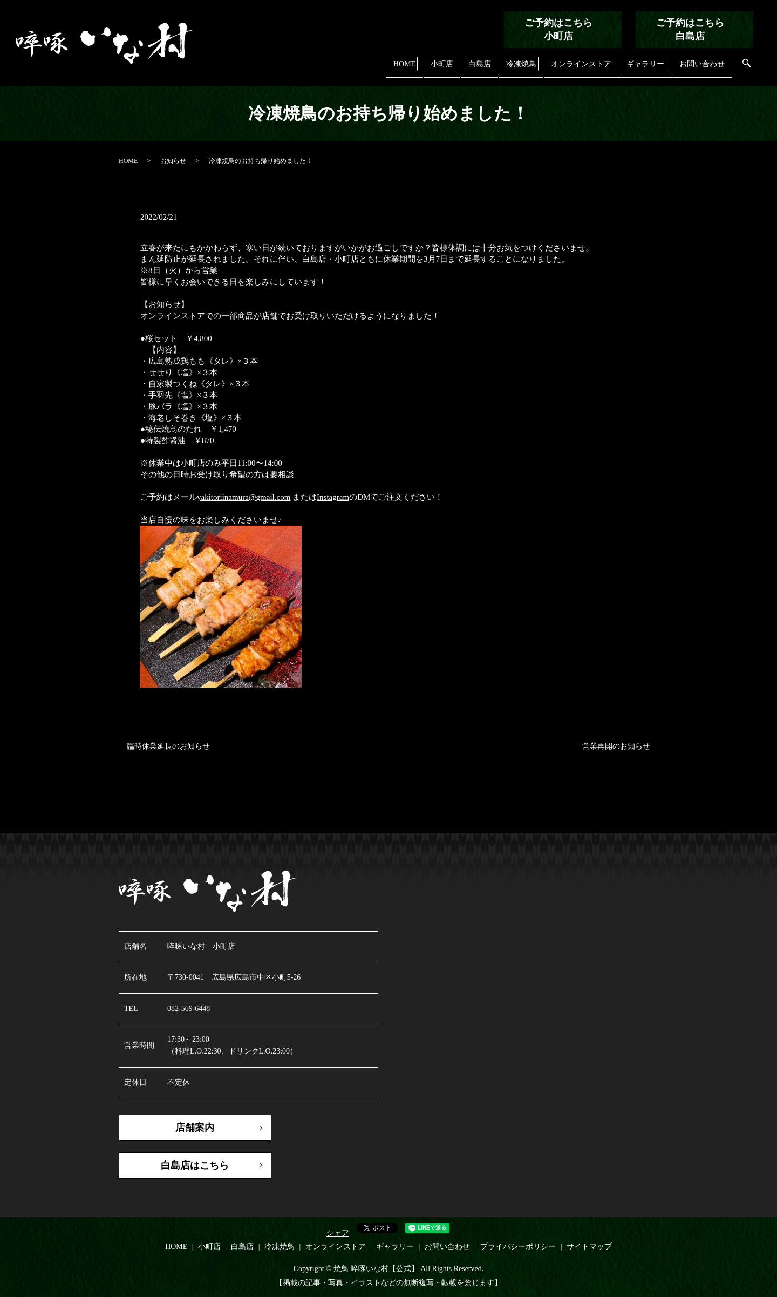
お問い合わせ (701, 68)
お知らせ (173, 161)
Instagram (333, 497)
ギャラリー (644, 68)
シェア (337, 1234)
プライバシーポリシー (518, 1247)
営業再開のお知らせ (616, 746)
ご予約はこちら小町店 (558, 29)
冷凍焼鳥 (517, 68)
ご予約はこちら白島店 (690, 29)
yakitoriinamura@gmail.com (243, 497)
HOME (401, 68)
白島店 (476, 68)
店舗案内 (194, 1127)
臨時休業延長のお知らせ (168, 746)
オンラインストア (578, 68)
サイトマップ (589, 1247)
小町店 (438, 68)
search (747, 68)
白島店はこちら (194, 1165)
